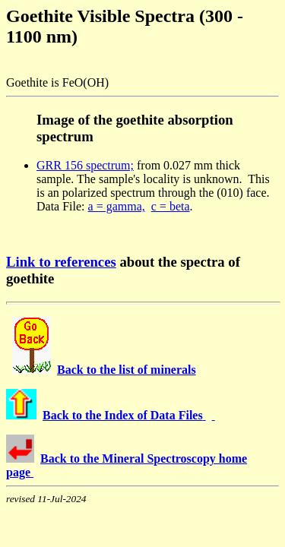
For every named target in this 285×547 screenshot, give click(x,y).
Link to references (61, 262)
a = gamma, (116, 206)
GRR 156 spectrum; (85, 165)
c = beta (170, 206)
